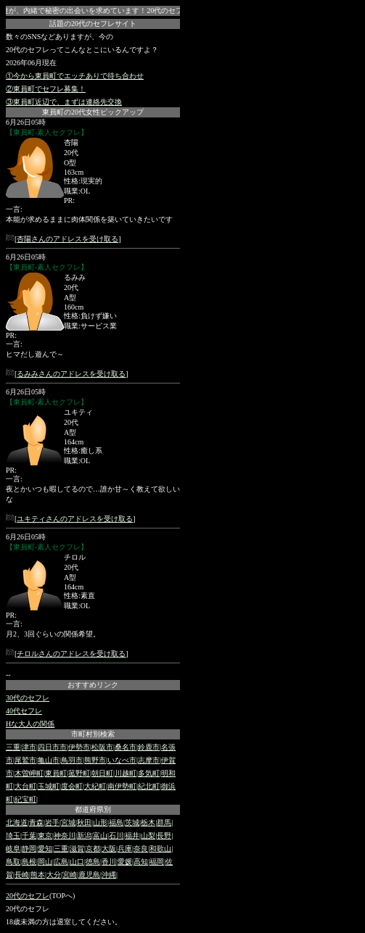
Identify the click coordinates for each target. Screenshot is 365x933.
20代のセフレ (27, 896)
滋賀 (77, 849)
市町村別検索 (93, 734)
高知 (141, 862)
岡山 (45, 862)
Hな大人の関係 (30, 724)
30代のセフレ (27, 698)
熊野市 (95, 760)
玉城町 (49, 786)
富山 (100, 835)
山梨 (148, 835)
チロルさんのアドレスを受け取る (71, 654)
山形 (100, 822)
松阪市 (102, 747)
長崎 (22, 875)
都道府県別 (93, 809)
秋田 (84, 822)
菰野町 (79, 773)
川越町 (125, 773)
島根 (29, 862)
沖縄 (109, 875)
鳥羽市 (72, 760)
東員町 (56, 773)
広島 (61, 862)
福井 (132, 835)
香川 (109, 862)
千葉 (29, 835)
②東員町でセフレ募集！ (46, 89)
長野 (164, 835)
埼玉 (13, 835)
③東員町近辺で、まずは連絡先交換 (64, 102)
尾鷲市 (25, 760)
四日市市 (52, 747)
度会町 (72, 786)
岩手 (52, 822)
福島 (116, 822)
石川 (116, 835)
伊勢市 (79, 747)
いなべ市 (121, 760)
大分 (53, 875)
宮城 (68, 822)
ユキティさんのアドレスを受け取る (75, 519)
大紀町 (95, 786)
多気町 (149, 773)
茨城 (132, 822)
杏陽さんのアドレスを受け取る (67, 239)
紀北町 (149, 786)
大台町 (25, 786)
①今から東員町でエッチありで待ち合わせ (75, 76)
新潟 (84, 835)
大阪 (109, 849)
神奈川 (64, 835)
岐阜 (13, 849)
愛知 (45, 849)
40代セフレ (24, 711)
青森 (36, 822)
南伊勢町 (121, 786)
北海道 (17, 822)
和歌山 (160, 849)
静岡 (29, 849)
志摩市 (149, 760)
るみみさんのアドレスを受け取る (71, 374)
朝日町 (102, 773)
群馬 (164, 822)
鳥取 (13, 862)
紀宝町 (25, 799)
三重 (13, 747)
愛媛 (125, 862)
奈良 (141, 849)
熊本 (37, 875)
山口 (77, 862)
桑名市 (125, 747)
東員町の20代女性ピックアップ (93, 112)
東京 (45, 835)
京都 (93, 849)
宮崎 (69, 875)
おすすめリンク (92, 685)
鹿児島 (89, 875)
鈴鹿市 (149, 747)
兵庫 (125, 849)
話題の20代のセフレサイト (92, 24)
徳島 (93, 862)
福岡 (156, 862)
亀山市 (49, 760)
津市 (29, 747)
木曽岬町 (29, 773)
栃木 (148, 822)
